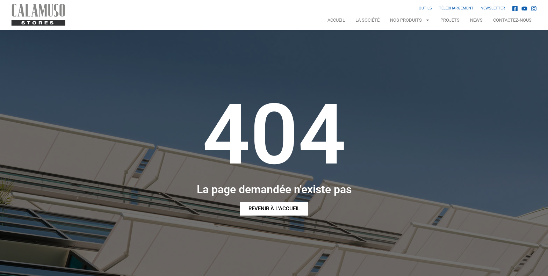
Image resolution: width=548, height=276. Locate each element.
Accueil (336, 20)
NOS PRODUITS (410, 20)
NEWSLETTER (493, 8)
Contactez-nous (512, 20)
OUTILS (425, 8)
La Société (367, 20)
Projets (450, 20)
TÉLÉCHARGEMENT (456, 8)
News (476, 20)
